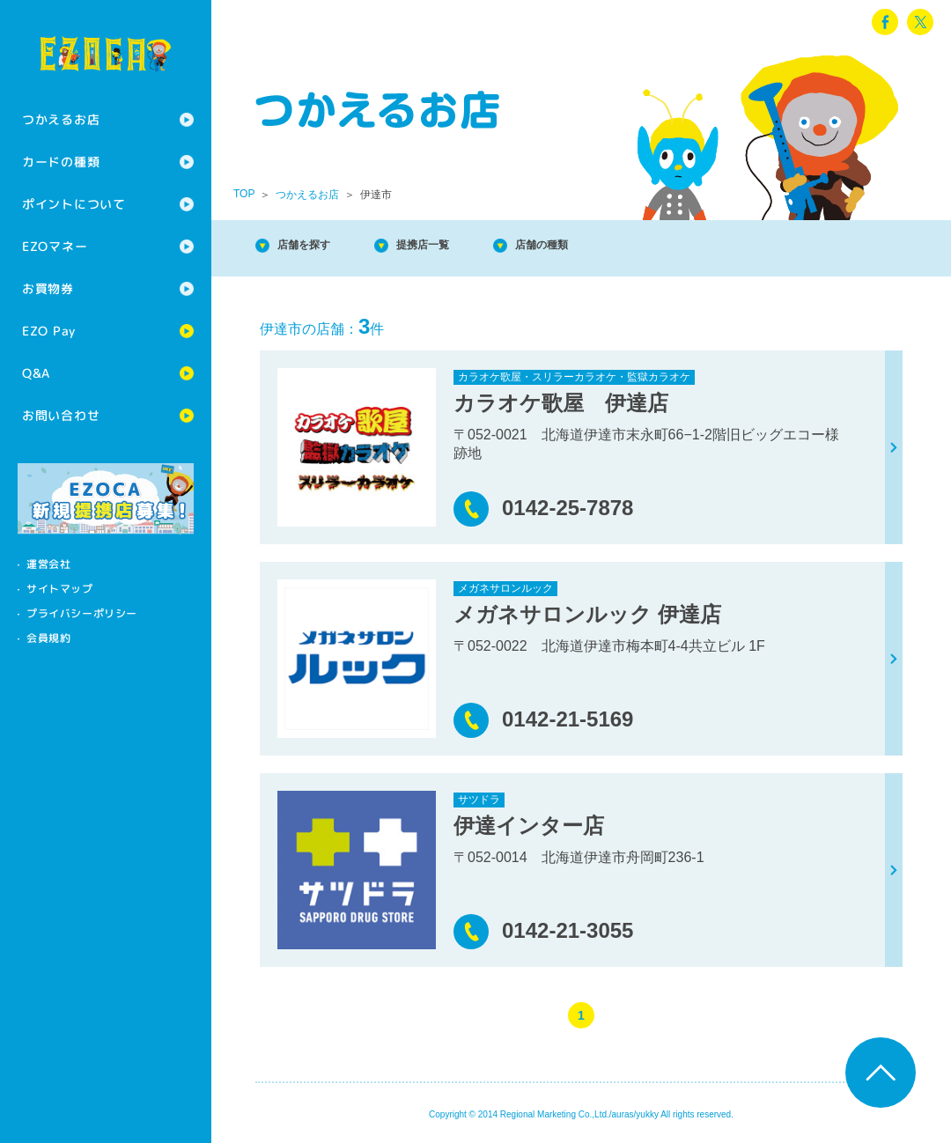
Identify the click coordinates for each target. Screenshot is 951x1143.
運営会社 (48, 564)
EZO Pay (49, 330)
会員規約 (48, 637)
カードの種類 (61, 161)
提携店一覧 (458, 246)
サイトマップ (59, 588)
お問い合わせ (61, 415)
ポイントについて (74, 203)
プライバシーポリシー (81, 613)
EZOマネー (54, 246)
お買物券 (48, 288)
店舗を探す (317, 246)
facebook (885, 22)
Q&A (36, 373)
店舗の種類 (599, 246)
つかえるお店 (61, 119)
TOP (243, 194)
